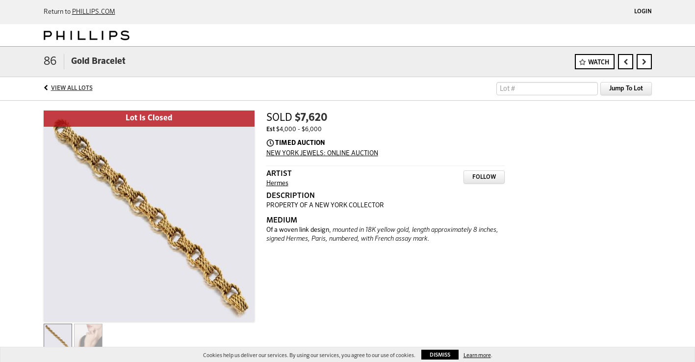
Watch (598, 62)
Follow (484, 177)
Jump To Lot (626, 88)
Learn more (477, 355)
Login (643, 12)
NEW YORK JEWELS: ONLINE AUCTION (322, 153)
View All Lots (72, 88)
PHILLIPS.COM (93, 12)
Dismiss (440, 355)
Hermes (277, 183)
